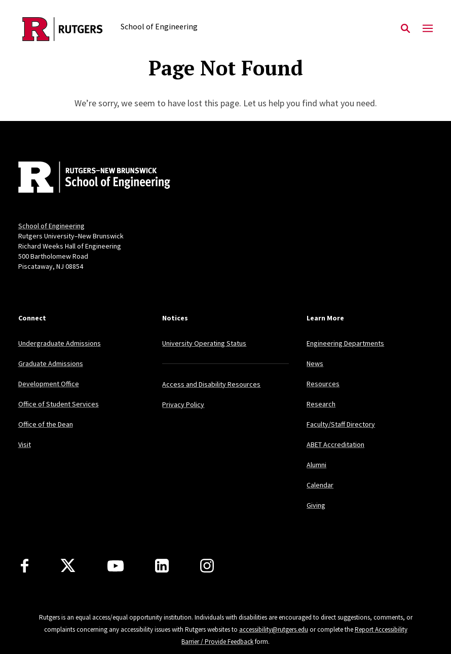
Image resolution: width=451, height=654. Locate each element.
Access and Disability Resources (211, 384)
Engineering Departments (345, 343)
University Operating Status (204, 343)
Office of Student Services (58, 403)
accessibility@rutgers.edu (273, 629)
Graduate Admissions (50, 363)
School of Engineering (51, 225)
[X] (68, 566)
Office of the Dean (45, 424)
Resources (323, 383)
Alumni (316, 464)
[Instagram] (207, 566)
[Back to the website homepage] (62, 29)
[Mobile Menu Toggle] (428, 29)
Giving (316, 505)
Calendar (320, 484)
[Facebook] (24, 566)
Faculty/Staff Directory (341, 424)
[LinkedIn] (162, 566)
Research (321, 403)
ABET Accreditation (335, 444)
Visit (24, 444)
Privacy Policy (183, 404)
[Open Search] (405, 29)
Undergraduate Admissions (59, 343)
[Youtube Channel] (115, 565)
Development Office (48, 383)
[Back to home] (85, 178)
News (315, 363)
